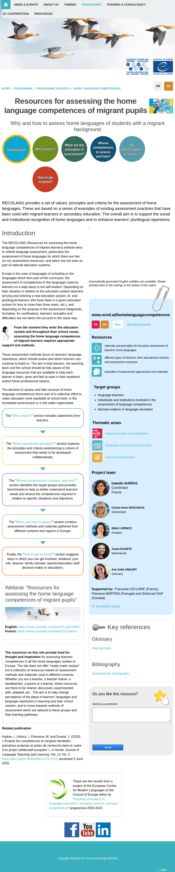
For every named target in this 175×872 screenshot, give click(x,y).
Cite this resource (138, 324)
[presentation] (123, 734)
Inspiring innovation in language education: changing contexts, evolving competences (83, 803)
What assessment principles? (34, 443)
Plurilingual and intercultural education (128, 445)
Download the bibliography (110, 673)
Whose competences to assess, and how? (46, 480)
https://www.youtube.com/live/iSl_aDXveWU (49, 627)
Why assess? (22, 415)
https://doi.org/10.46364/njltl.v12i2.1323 (29, 759)
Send (108, 747)
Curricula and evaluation (120, 457)
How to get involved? (38, 554)
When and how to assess (34, 522)
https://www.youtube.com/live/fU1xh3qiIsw (47, 631)
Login (163, 869)
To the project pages (106, 606)
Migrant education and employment (127, 433)
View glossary (101, 648)
